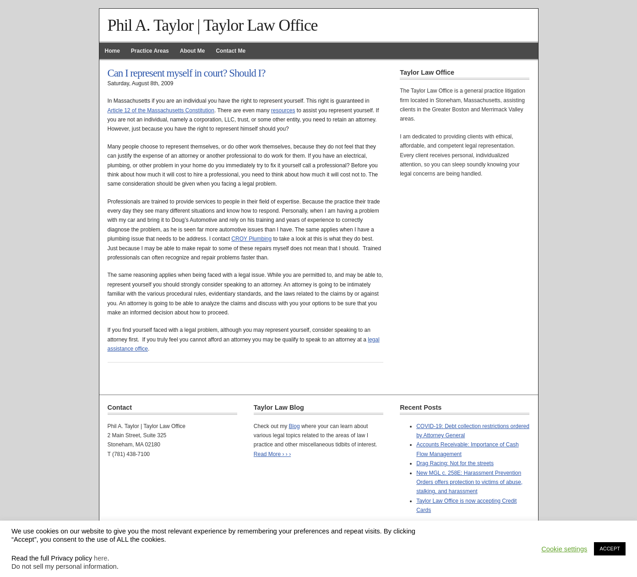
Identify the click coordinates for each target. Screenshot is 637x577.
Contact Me (230, 51)
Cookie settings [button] (564, 549)
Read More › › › (272, 454)
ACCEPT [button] (609, 548)
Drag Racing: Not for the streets (455, 463)
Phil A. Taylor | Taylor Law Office (213, 25)
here (100, 558)
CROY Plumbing (251, 239)
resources (283, 110)
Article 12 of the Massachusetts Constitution (161, 110)
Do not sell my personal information (64, 566)
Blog (294, 426)
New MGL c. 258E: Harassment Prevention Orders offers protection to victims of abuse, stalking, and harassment (469, 482)
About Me (192, 51)
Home (112, 51)
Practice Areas (150, 51)
